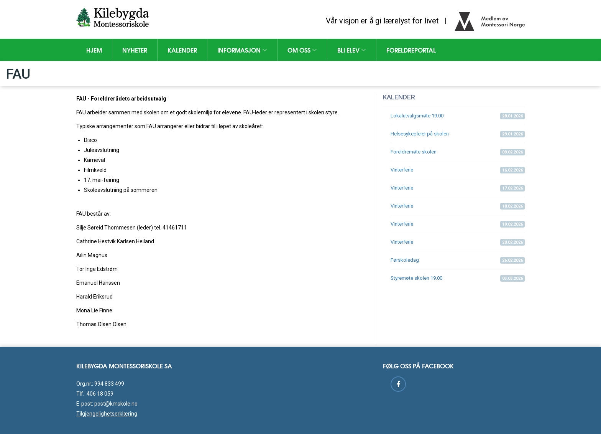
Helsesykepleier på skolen (458, 134)
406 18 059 (100, 394)
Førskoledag (458, 260)
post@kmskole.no (116, 404)
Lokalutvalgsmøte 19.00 (458, 116)
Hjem (94, 49)
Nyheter (134, 49)
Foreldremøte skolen (458, 152)
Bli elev (351, 49)
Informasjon (242, 49)
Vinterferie (458, 170)
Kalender (182, 49)
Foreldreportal (411, 49)
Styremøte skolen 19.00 (458, 278)
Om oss (302, 49)
